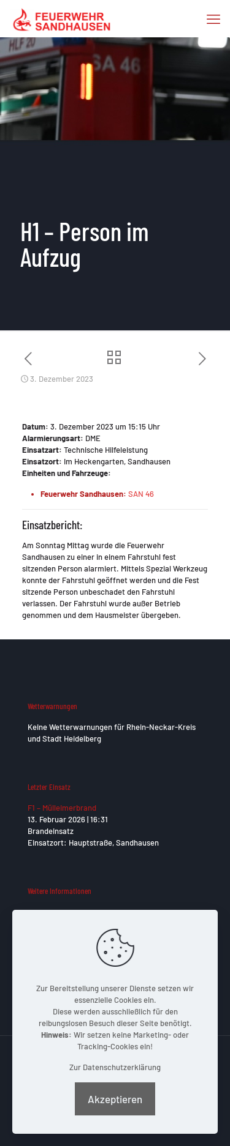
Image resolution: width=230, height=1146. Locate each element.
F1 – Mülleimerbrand (62, 808)
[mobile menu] (213, 18)
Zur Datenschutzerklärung (115, 1067)
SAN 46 (141, 494)
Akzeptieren (115, 1099)
